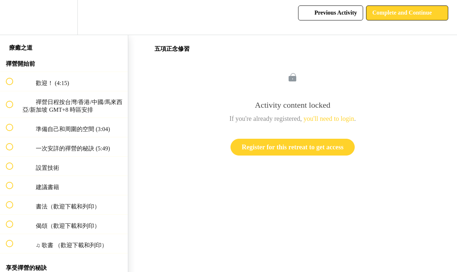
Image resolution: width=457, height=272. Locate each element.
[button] (13, 17)
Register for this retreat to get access (293, 147)
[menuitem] (63, 17)
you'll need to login (329, 118)
